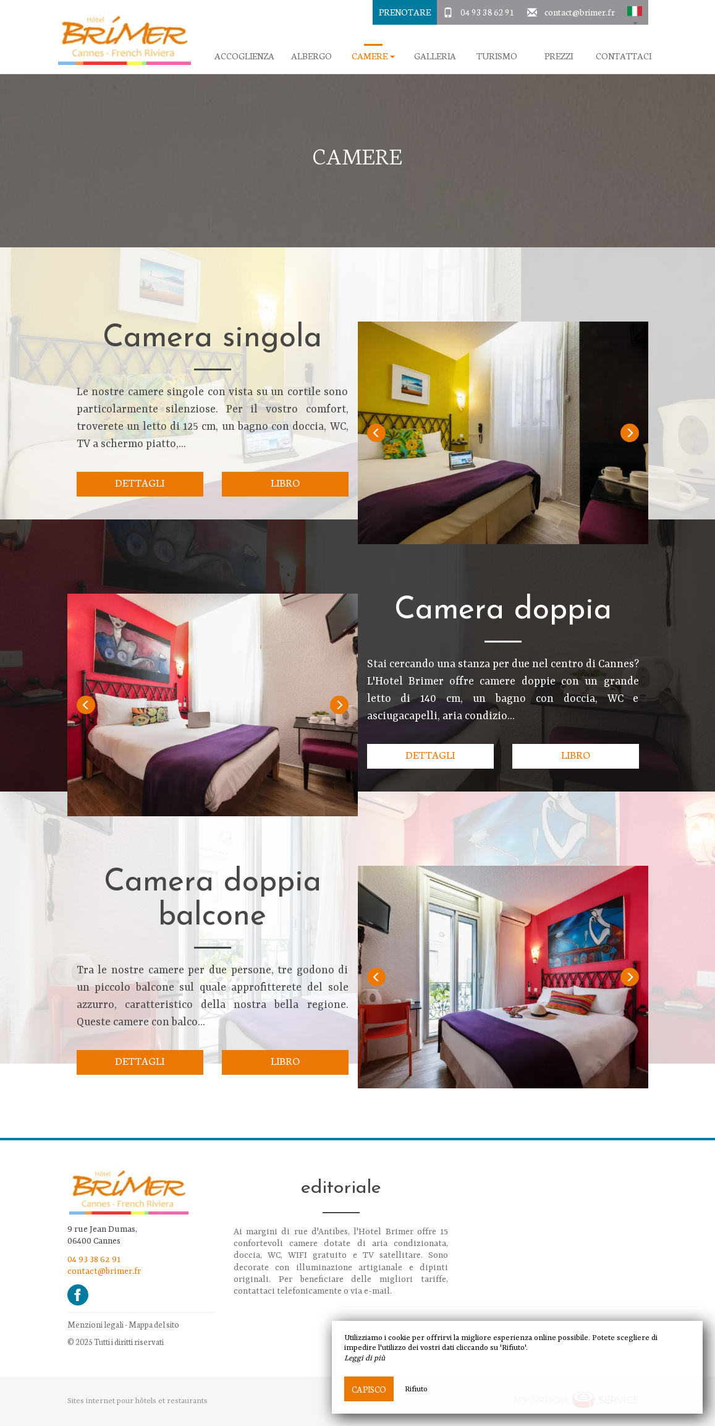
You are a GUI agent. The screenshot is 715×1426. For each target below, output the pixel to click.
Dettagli (139, 482)
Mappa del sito (154, 1324)
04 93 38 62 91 (487, 12)
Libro (285, 482)
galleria (435, 56)
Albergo (311, 56)
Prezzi (558, 56)
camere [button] (373, 56)
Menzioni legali (95, 1324)
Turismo (496, 56)
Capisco (369, 1389)
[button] (634, 12)
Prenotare (405, 12)
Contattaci (623, 56)
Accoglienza (244, 56)
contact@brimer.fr (579, 12)
